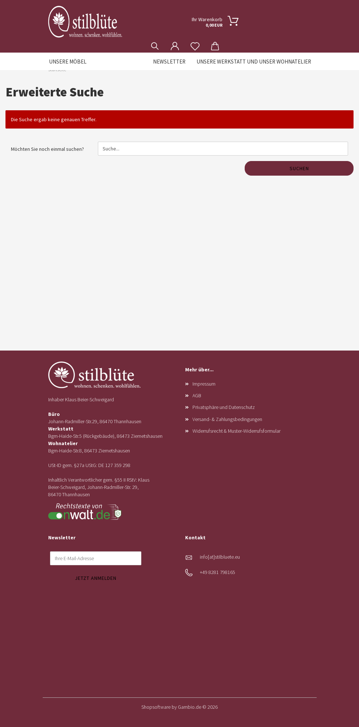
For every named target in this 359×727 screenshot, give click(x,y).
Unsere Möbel (68, 61)
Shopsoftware (156, 707)
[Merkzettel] (195, 40)
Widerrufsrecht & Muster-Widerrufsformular (236, 431)
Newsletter (169, 61)
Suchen (299, 168)
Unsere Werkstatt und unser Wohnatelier (253, 61)
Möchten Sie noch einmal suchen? (47, 149)
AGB (196, 395)
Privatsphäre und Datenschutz (223, 407)
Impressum (203, 383)
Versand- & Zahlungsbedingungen (227, 419)
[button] (175, 40)
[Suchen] (155, 40)
